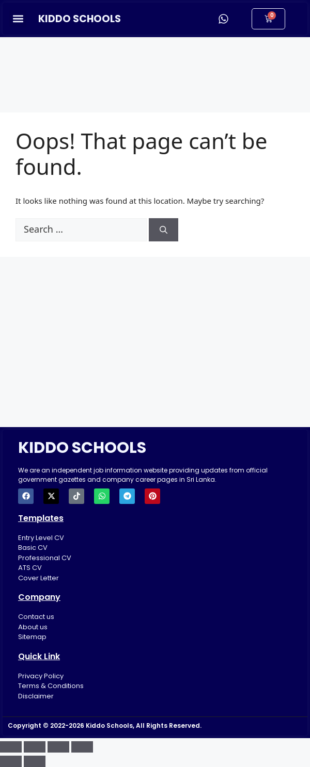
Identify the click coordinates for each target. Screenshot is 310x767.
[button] (17, 18)
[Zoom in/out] (11, 747)
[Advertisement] (155, 68)
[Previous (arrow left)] (11, 761)
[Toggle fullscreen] (34, 747)
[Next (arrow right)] (34, 761)
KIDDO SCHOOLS (79, 19)
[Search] (163, 229)
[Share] (58, 747)
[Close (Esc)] (82, 747)
